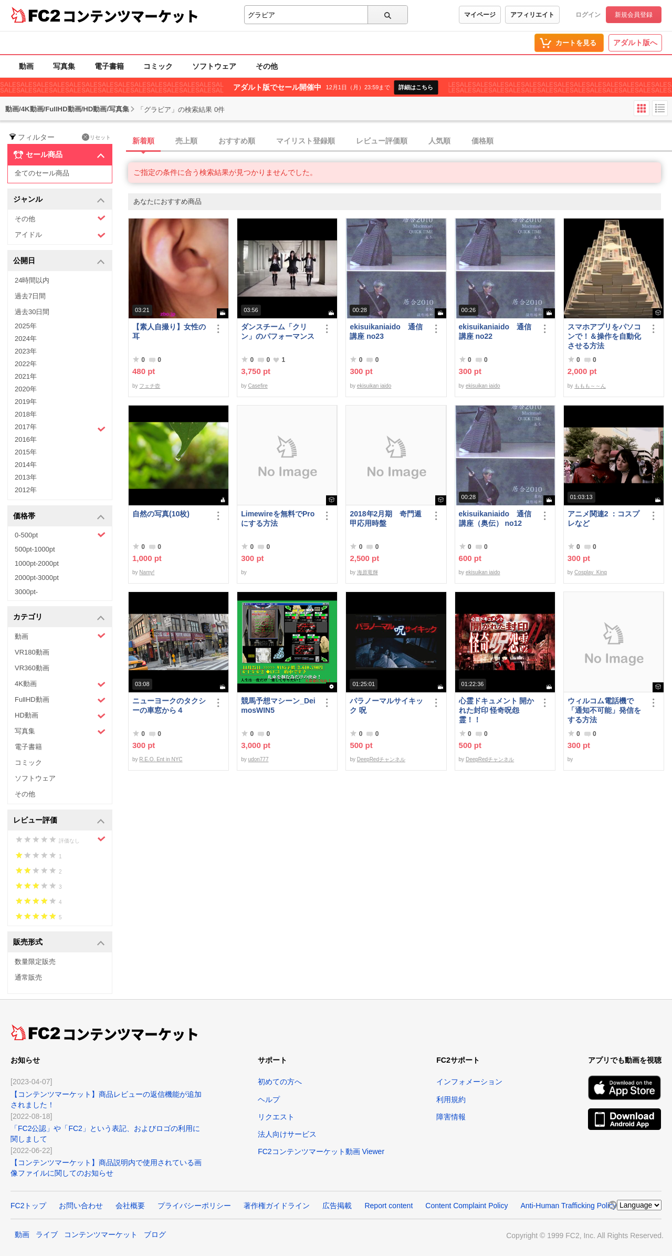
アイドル (60, 235)
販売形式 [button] (59, 943)
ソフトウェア (214, 66)
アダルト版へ (635, 42)
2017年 (60, 428)
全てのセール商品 (42, 173)
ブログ (155, 1234)
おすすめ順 (236, 141)
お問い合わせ (81, 1205)
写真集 (64, 66)
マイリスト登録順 (305, 141)
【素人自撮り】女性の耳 (169, 331)
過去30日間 (32, 312)
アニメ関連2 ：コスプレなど (604, 518)
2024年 (26, 338)
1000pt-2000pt (37, 563)
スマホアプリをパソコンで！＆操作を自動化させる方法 (604, 336)
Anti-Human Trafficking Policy (568, 1205)
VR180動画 (32, 652)
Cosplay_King (590, 572)
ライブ (47, 1234)
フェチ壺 (149, 386)
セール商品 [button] (59, 155)
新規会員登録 (634, 14)
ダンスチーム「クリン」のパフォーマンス (277, 331)
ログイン (588, 14)
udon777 (258, 759)
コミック (158, 66)
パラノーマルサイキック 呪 (386, 705)
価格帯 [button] (59, 517)
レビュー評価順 (381, 141)
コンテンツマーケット (130, 16)
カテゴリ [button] (59, 617)
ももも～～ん (590, 386)
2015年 (26, 452)
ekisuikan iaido (374, 386)
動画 (26, 66)
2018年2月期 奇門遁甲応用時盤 (386, 518)
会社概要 (130, 1205)
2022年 (26, 364)
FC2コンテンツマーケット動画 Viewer (321, 1151)
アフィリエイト (532, 14)
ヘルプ (269, 1099)
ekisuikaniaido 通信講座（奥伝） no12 (495, 518)
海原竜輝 (367, 572)
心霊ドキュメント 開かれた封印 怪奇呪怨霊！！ (496, 710)
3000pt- (26, 592)
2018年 (26, 414)
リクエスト (276, 1117)
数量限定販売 (35, 962)
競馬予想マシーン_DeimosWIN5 (278, 705)
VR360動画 (32, 668)
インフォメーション (469, 1081)
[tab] (400, 141)
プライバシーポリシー (194, 1205)
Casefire (258, 386)
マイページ (480, 14)
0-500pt (60, 535)
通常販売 (28, 977)
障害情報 (451, 1117)
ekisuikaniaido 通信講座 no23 (386, 331)
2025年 (26, 326)
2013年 (26, 477)
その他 (267, 66)
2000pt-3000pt (37, 578)
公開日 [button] (59, 261)
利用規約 (451, 1099)
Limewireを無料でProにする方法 (277, 518)
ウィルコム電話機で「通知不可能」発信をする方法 (604, 710)
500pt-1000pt (35, 549)
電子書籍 (109, 66)
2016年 (26, 439)
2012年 (26, 490)
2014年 (26, 465)
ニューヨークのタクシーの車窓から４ (169, 705)
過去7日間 (30, 296)
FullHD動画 (60, 700)
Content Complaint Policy (466, 1205)
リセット (96, 137)
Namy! (146, 572)
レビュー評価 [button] (59, 821)
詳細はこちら (415, 87)
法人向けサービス (287, 1134)
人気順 (439, 141)
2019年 (26, 402)
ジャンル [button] (59, 200)
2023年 (26, 351)
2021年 (26, 376)
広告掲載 (337, 1205)
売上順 (186, 141)
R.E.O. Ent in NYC (160, 759)
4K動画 (60, 684)
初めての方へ (280, 1081)
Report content (388, 1205)
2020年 (26, 389)
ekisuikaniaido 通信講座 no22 (495, 331)
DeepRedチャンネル (381, 759)
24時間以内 (32, 280)
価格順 (482, 141)
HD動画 (60, 715)
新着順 (143, 141)
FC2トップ (28, 1205)
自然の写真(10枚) (161, 514)
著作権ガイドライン (277, 1205)
